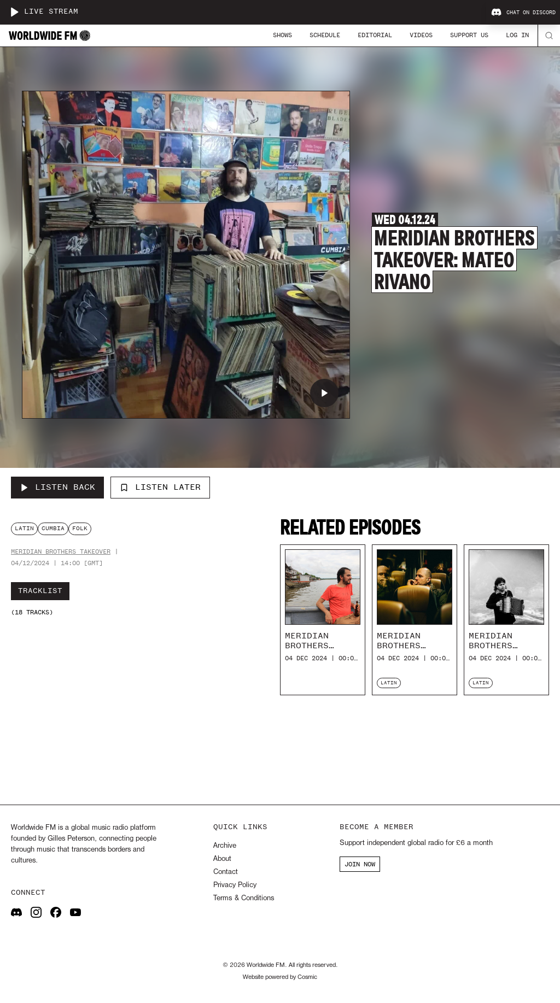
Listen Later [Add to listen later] (160, 487)
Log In (517, 35)
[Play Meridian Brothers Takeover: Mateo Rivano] (324, 393)
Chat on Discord (523, 12)
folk (80, 528)
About (222, 859)
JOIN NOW (360, 864)
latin (24, 528)
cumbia (53, 528)
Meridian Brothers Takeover (60, 551)
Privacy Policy (234, 885)
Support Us (469, 35)
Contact (225, 872)
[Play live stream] (14, 12)
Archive (224, 846)
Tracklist (40, 590)
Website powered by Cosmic (280, 977)
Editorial (375, 35)
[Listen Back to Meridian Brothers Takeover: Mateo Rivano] (57, 487)
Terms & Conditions (243, 898)
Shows (282, 35)
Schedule (325, 35)
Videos (421, 35)
